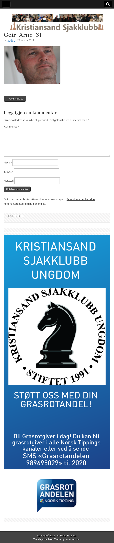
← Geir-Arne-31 (15, 98)
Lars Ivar (11, 40)
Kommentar (11, 126)
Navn (8, 162)
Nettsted (9, 180)
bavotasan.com (72, 539)
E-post (8, 171)
